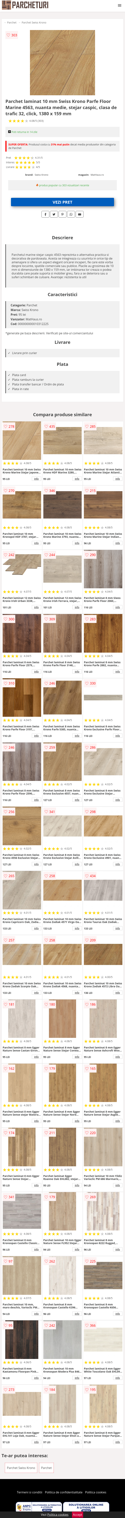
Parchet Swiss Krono (34, 22)
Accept (77, 1515)
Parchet (11, 22)
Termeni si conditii (29, 1492)
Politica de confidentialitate (64, 1492)
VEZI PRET (62, 202)
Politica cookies (95, 1492)
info (36, 478)
